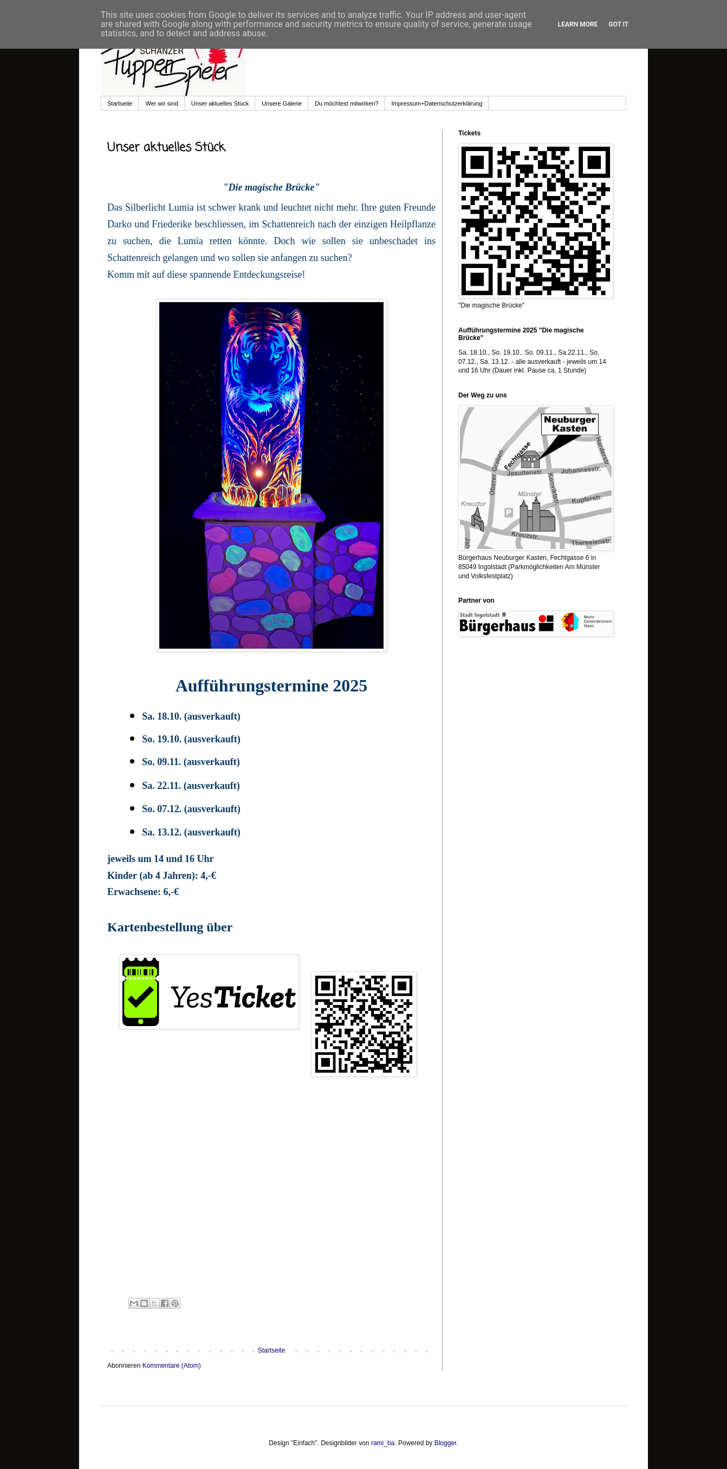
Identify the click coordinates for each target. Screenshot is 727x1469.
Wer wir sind (161, 103)
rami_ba (382, 1443)
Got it (618, 24)
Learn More (578, 24)
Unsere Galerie (282, 103)
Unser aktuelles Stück (220, 103)
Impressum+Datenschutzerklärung (437, 103)
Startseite (119, 103)
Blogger (445, 1443)
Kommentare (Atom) (171, 1365)
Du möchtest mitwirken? (346, 103)
